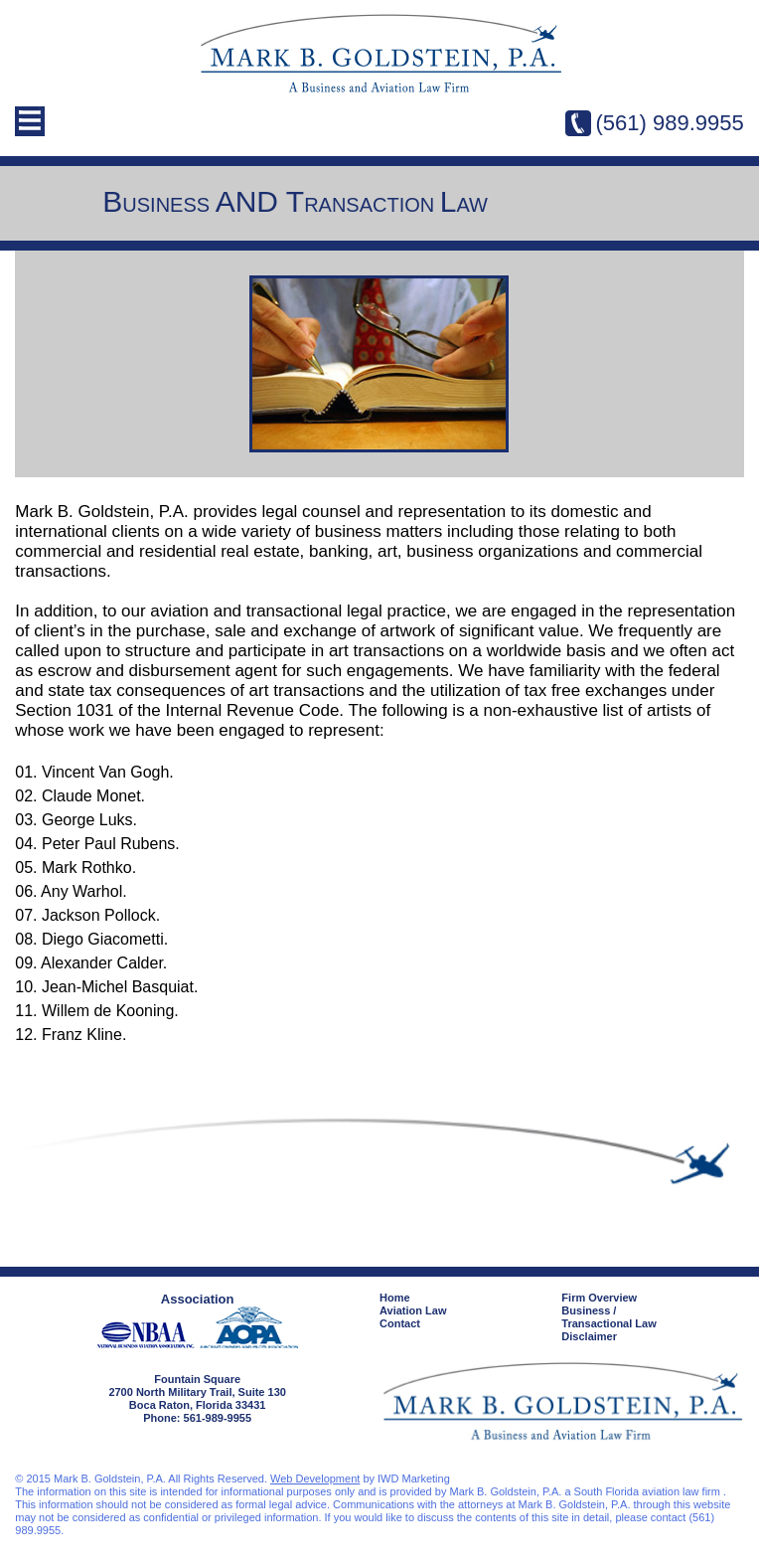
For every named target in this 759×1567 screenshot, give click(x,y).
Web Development (315, 1478)
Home (395, 1298)
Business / (652, 1317)
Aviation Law (413, 1310)
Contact (400, 1323)
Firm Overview (599, 1298)
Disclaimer (589, 1336)
